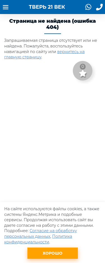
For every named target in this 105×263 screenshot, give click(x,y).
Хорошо (52, 253)
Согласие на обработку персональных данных (40, 233)
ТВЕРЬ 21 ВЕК (47, 7)
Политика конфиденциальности (38, 239)
